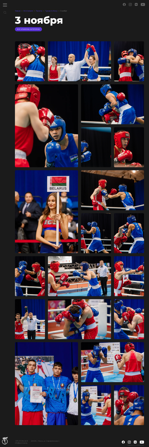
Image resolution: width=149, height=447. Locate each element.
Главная (17, 11)
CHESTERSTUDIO (140, 445)
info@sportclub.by (21, 443)
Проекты (39, 11)
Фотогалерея (28, 11)
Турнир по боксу (51, 11)
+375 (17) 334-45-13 (21, 441)
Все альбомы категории (28, 29)
